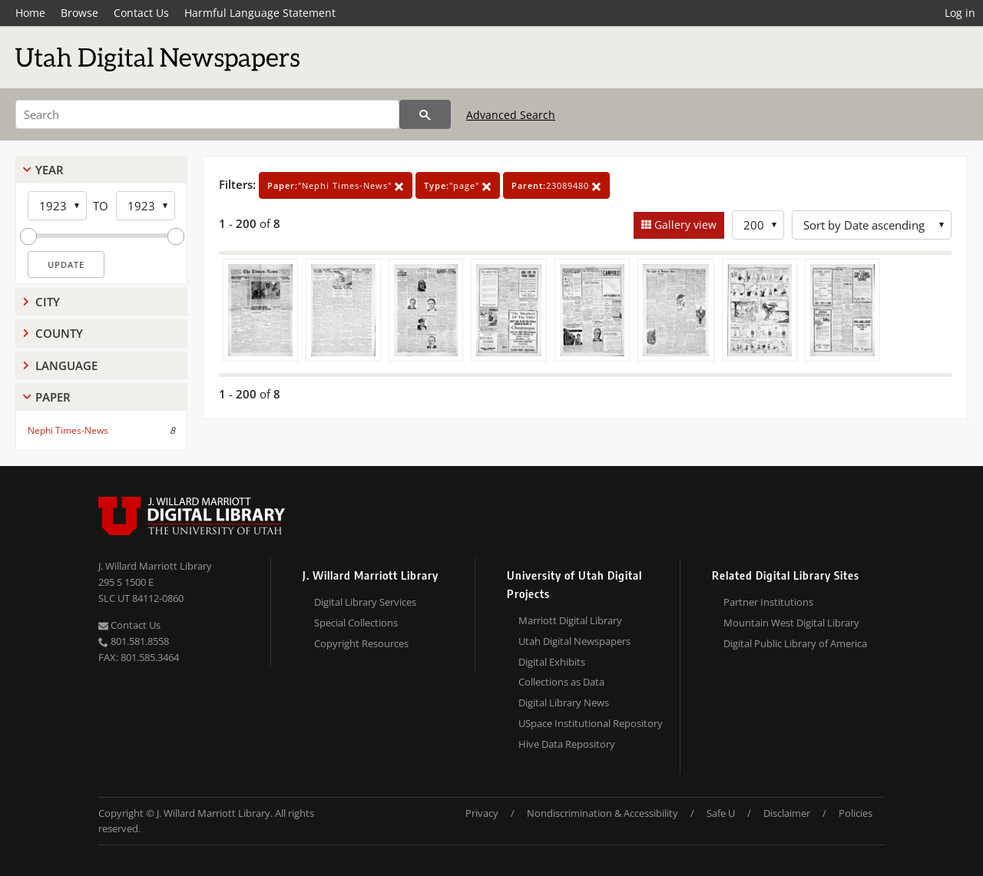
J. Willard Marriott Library (155, 566)
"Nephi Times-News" (335, 185)
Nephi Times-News (68, 430)
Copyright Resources (361, 643)
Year (49, 169)
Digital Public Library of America (795, 643)
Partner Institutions (768, 602)
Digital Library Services (365, 602)
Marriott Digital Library (570, 620)
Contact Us (141, 12)
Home (30, 12)
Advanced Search (510, 114)
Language (66, 365)
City (47, 301)
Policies (855, 813)
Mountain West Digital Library (791, 623)
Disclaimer (786, 813)
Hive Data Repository (566, 744)
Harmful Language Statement (260, 12)
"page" (458, 185)
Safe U (721, 813)
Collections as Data (561, 682)
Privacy (481, 813)
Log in (960, 12)
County (59, 333)
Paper (53, 397)
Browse (79, 12)
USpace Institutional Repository (590, 723)
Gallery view (684, 224)
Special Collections (356, 623)
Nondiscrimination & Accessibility (602, 813)
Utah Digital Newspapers (574, 641)
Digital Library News (563, 702)
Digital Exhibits (551, 662)
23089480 (556, 185)
